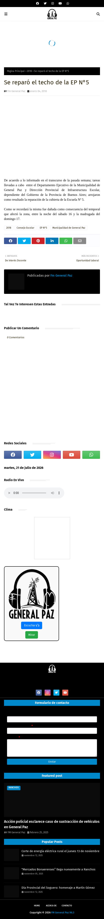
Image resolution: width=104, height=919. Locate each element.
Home (37, 905)
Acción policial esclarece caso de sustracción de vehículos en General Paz (52, 824)
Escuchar (31, 625)
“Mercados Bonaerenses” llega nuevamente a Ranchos (58, 869)
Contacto (67, 905)
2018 (29, 71)
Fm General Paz (16, 91)
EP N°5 (43, 227)
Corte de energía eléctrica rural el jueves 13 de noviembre (60, 851)
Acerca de (51, 905)
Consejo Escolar (25, 227)
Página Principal (16, 71)
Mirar (31, 635)
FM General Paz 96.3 (62, 912)
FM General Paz (16, 832)
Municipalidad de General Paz (68, 227)
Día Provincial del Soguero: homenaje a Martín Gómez (58, 887)
